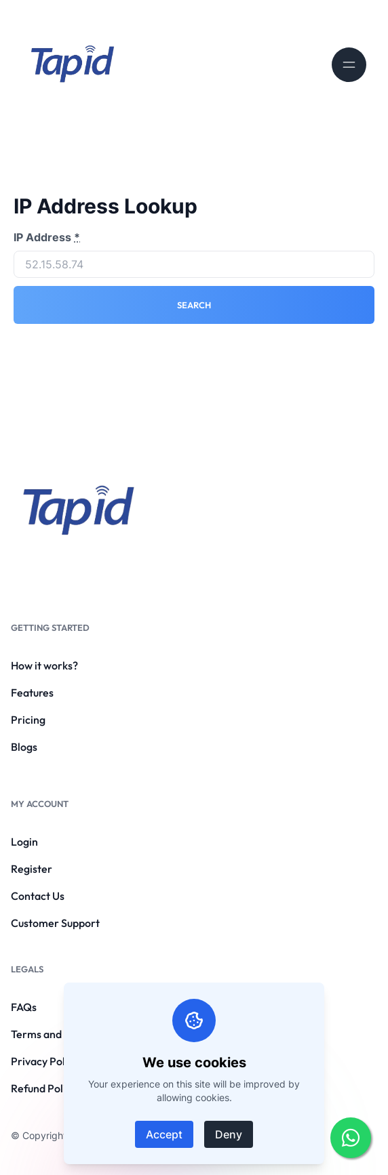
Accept (164, 1134)
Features (32, 692)
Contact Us (37, 896)
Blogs (24, 747)
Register (31, 868)
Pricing (28, 719)
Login (24, 841)
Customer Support (55, 923)
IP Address (47, 237)
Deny (228, 1134)
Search (194, 305)
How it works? (44, 665)
